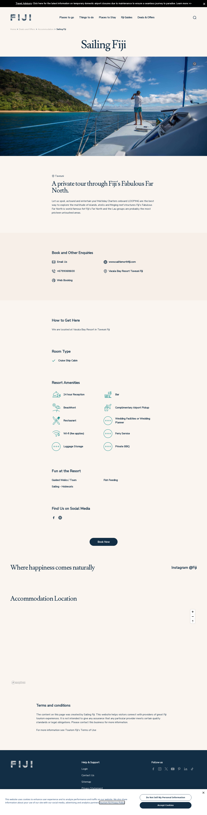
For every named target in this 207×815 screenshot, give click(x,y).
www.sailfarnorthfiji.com (120, 262)
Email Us (59, 262)
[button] (20, 17)
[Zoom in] (192, 611)
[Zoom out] (192, 616)
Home (13, 29)
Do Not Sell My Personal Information (165, 797)
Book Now (104, 542)
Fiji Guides (126, 17)
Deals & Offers (145, 17)
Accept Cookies (166, 805)
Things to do (86, 17)
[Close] (203, 792)
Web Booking (62, 280)
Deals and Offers (27, 29)
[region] (103, 646)
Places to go (66, 17)
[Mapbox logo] (18, 682)
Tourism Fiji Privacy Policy (112, 802)
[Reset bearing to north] (192, 621)
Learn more (182, 3)
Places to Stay (107, 17)
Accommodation (46, 29)
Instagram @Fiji (184, 567)
